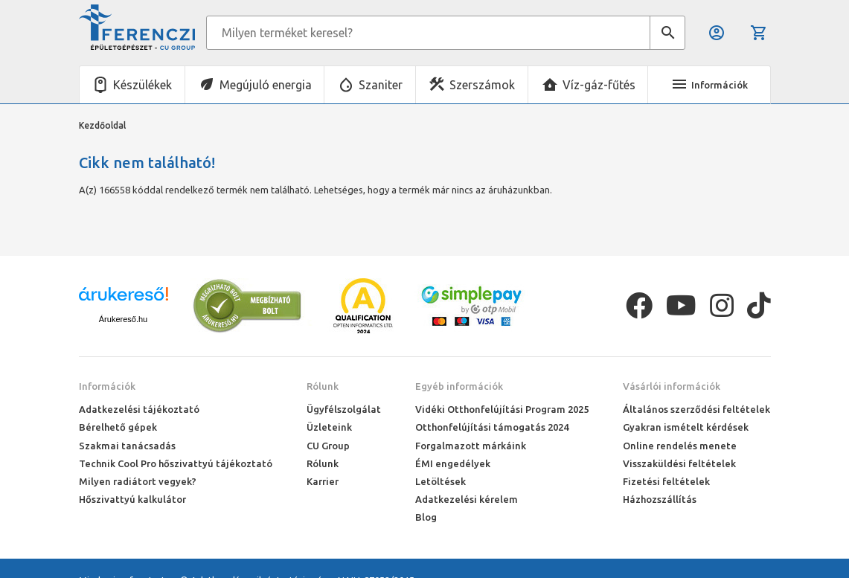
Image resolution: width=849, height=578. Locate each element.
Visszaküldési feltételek (679, 463)
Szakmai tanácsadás (127, 445)
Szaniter (381, 84)
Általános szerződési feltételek (696, 409)
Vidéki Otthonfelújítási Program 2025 (502, 409)
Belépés (716, 33)
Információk (107, 386)
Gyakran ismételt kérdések (686, 427)
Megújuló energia (266, 84)
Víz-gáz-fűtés (599, 84)
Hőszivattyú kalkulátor (132, 499)
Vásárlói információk (671, 386)
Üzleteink (329, 427)
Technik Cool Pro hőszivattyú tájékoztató (175, 463)
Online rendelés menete (680, 445)
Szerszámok (482, 84)
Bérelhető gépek (118, 427)
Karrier (323, 481)
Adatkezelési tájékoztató (139, 409)
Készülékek (142, 84)
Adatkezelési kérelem (466, 499)
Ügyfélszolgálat (344, 409)
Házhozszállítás (659, 499)
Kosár (759, 33)
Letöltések (440, 481)
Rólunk (323, 386)
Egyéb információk (459, 386)
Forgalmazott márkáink (470, 445)
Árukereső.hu (123, 319)
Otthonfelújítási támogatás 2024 (491, 427)
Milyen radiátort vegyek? (137, 481)
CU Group (328, 445)
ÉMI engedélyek (452, 463)
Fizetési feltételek (666, 481)
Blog (426, 517)
